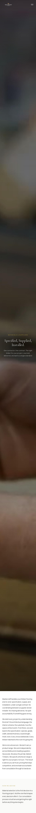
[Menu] (32, 5)
